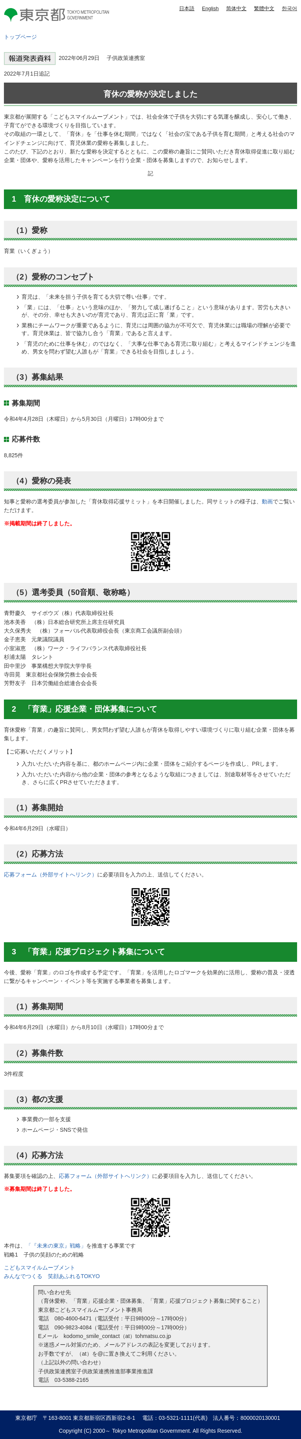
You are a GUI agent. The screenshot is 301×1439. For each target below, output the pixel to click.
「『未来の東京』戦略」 (56, 1245)
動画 (267, 501)
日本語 (186, 8)
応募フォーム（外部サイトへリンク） (50, 874)
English (210, 8)
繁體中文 (264, 8)
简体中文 (236, 8)
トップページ (20, 37)
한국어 (289, 8)
